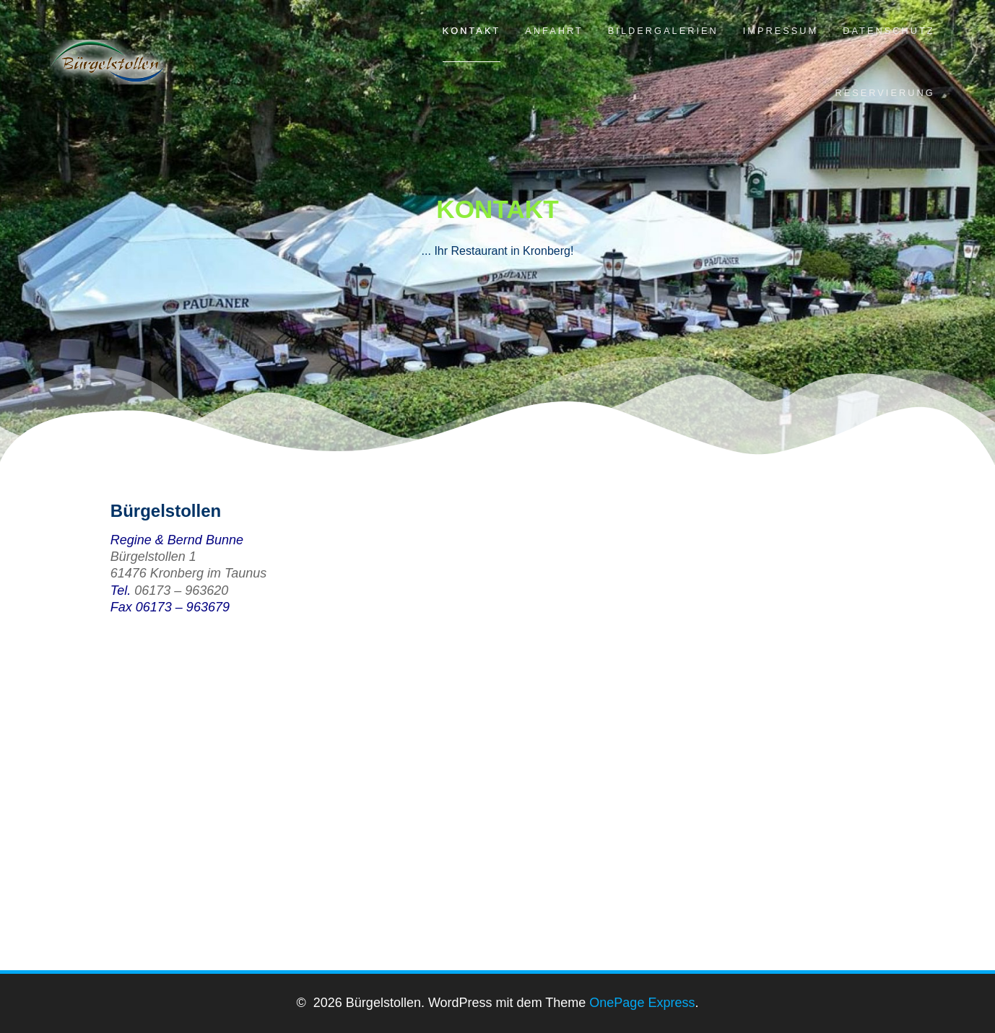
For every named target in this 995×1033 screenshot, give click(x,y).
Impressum (781, 30)
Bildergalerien (663, 30)
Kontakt (472, 30)
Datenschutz (888, 30)
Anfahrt (554, 30)
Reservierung (884, 92)
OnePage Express (642, 1002)
